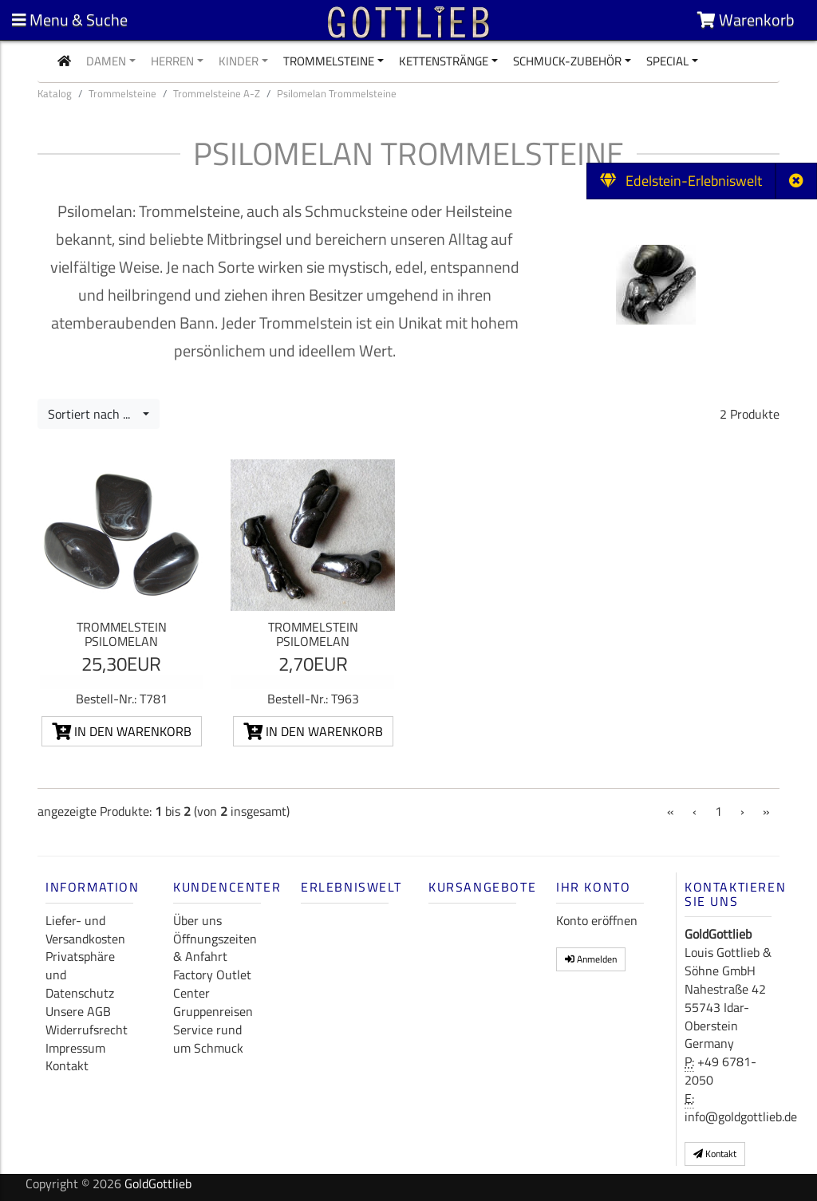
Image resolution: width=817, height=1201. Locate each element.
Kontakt (67, 1065)
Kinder (239, 61)
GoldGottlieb (157, 1183)
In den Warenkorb (121, 731)
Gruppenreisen (213, 1011)
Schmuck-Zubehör (567, 61)
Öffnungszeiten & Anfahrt (215, 948)
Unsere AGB (78, 1011)
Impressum (75, 1047)
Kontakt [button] (714, 1153)
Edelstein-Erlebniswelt (681, 180)
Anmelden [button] (591, 959)
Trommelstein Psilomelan (122, 634)
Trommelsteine (328, 61)
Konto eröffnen (596, 920)
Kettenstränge (443, 61)
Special (667, 61)
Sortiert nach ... (94, 413)
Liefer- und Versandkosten (85, 929)
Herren (172, 61)
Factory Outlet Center (212, 983)
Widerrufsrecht (86, 1029)
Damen (106, 61)
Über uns (197, 920)
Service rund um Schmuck (208, 1038)
